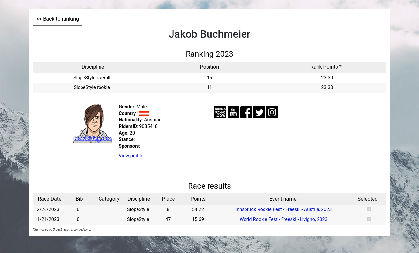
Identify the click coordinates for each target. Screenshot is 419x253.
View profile (131, 156)
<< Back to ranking (57, 19)
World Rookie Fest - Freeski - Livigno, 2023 (284, 219)
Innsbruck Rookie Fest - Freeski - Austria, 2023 (283, 209)
